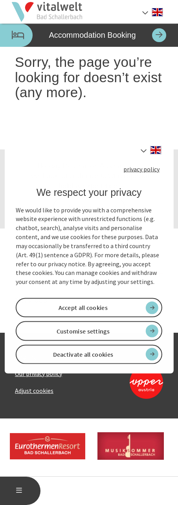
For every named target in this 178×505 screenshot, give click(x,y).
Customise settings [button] (83, 331)
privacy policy (141, 169)
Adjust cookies (34, 390)
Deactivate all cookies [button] (83, 354)
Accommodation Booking (83, 35)
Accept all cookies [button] (83, 307)
